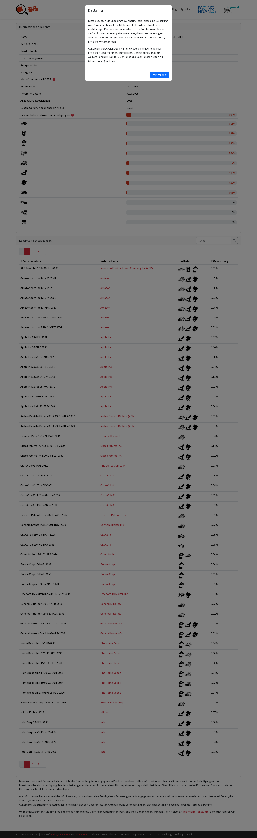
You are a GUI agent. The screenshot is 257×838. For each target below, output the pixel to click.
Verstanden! (159, 75)
